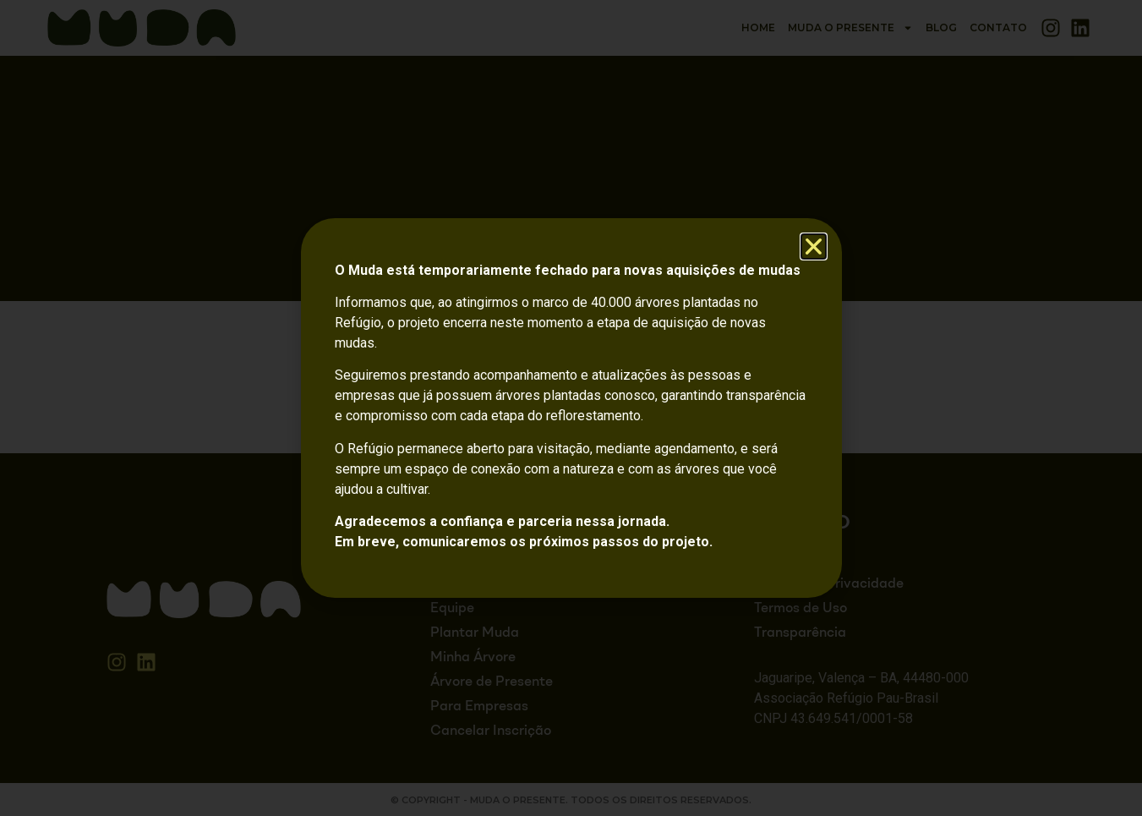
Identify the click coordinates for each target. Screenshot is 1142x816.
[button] (813, 246)
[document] (571, 408)
